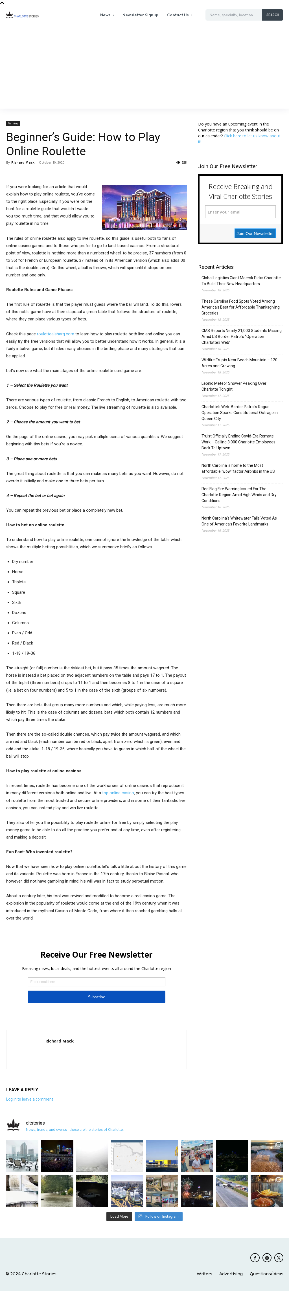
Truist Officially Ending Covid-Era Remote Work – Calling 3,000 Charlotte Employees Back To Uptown (238, 442)
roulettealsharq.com (55, 334)
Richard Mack (22, 162)
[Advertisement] (144, 66)
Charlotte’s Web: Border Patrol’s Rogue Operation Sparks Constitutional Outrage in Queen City (240, 412)
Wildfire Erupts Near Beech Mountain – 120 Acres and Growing (239, 363)
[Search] (272, 15)
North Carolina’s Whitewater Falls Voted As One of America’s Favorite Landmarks (239, 521)
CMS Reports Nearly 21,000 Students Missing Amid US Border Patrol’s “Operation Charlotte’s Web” (242, 336)
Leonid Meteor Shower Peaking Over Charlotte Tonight (234, 386)
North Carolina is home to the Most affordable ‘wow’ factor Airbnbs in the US (238, 468)
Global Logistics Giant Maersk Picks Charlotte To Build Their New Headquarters (241, 281)
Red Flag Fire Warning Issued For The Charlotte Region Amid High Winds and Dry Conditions (239, 495)
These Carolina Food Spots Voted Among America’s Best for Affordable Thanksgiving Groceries (241, 307)
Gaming (13, 123)
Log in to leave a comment (29, 1099)
